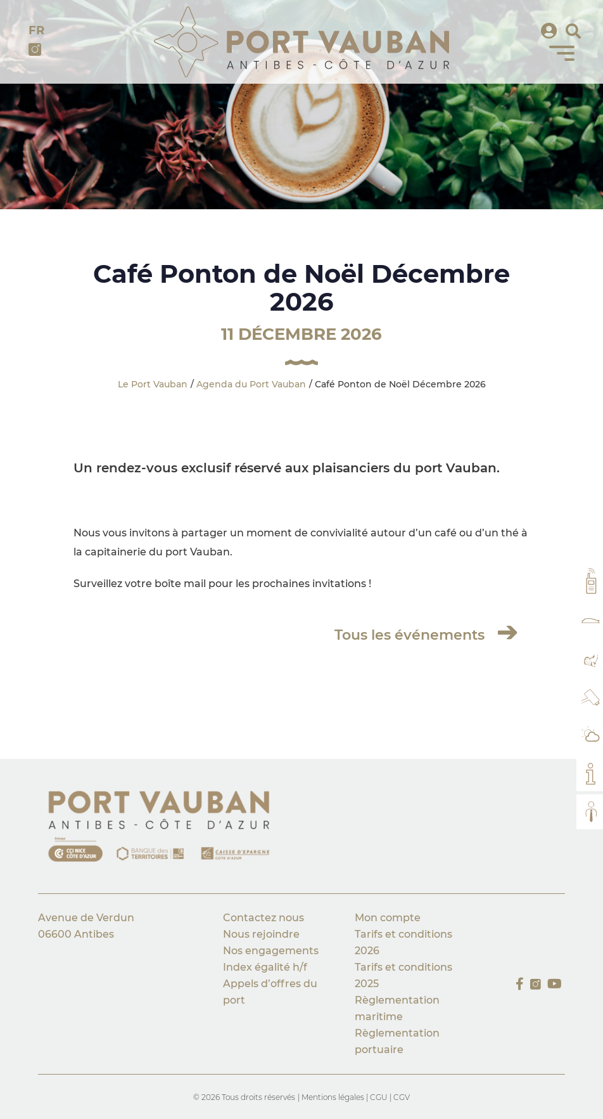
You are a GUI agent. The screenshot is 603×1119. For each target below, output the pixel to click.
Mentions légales (334, 1097)
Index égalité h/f (265, 967)
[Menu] (562, 53)
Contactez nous (263, 918)
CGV (401, 1097)
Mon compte (388, 918)
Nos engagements (272, 951)
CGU (379, 1097)
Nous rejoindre (261, 934)
